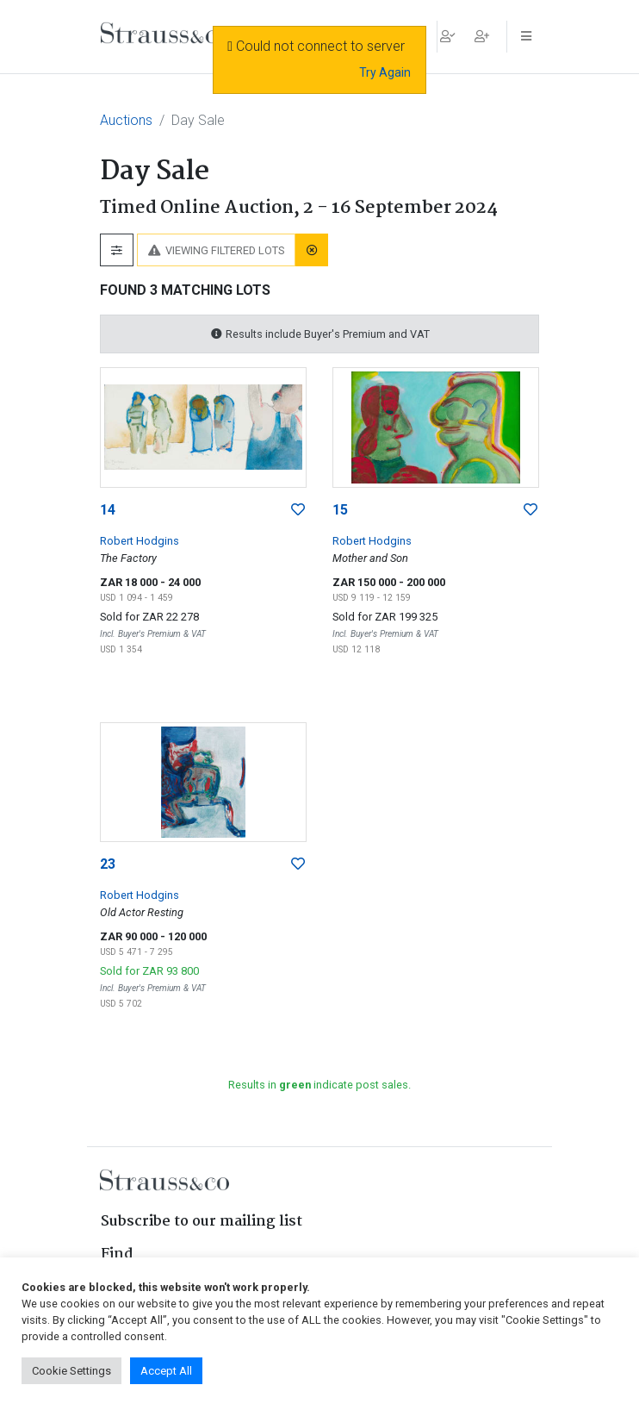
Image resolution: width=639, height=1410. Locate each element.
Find (117, 1254)
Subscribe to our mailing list (201, 1221)
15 (340, 510)
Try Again (385, 72)
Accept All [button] (166, 1370)
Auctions (126, 120)
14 (107, 510)
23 (107, 864)
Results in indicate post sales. (319, 1084)
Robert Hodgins (139, 540)
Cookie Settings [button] (71, 1370)
